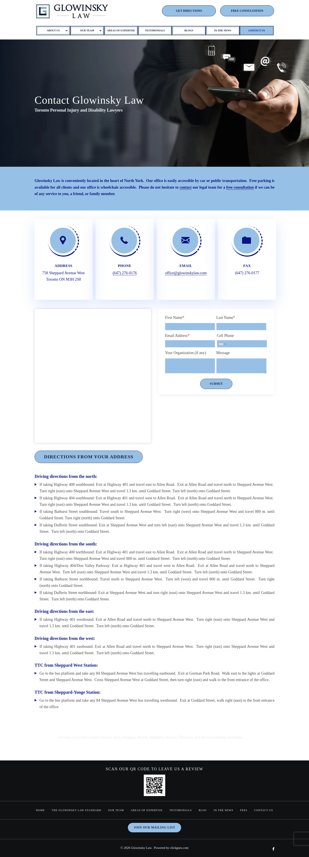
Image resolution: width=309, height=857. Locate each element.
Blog (203, 810)
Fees (243, 810)
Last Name (225, 317)
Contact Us (256, 30)
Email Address (177, 335)
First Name (174, 317)
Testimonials (155, 30)
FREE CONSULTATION (247, 10)
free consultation (240, 187)
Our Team (116, 810)
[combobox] (222, 344)
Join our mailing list (154, 827)
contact (186, 187)
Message (223, 353)
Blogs (188, 30)
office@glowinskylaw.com (186, 273)
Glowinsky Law (141, 847)
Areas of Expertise (121, 30)
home (40, 810)
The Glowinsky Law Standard (76, 810)
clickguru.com (179, 847)
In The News (222, 30)
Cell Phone (225, 335)
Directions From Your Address (88, 456)
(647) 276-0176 (125, 273)
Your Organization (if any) (185, 353)
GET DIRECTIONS (189, 10)
